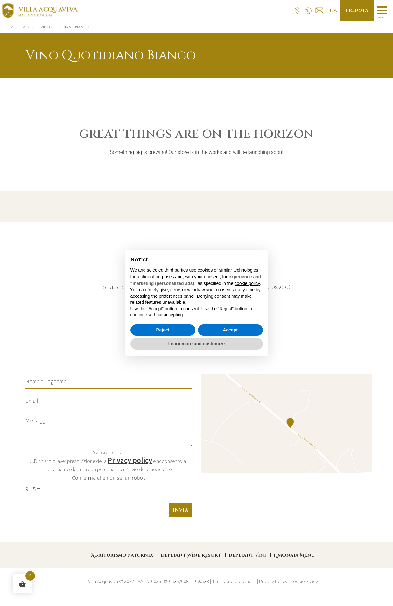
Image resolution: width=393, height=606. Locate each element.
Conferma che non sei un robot (108, 477)
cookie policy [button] (247, 283)
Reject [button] (162, 329)
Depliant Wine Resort (191, 555)
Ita (333, 10)
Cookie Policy (304, 581)
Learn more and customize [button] (196, 343)
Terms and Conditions (234, 581)
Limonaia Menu (294, 555)
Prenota (357, 10)
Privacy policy (130, 460)
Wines (27, 27)
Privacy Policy (273, 581)
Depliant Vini (247, 555)
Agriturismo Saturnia (122, 555)
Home (10, 27)
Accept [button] (230, 329)
